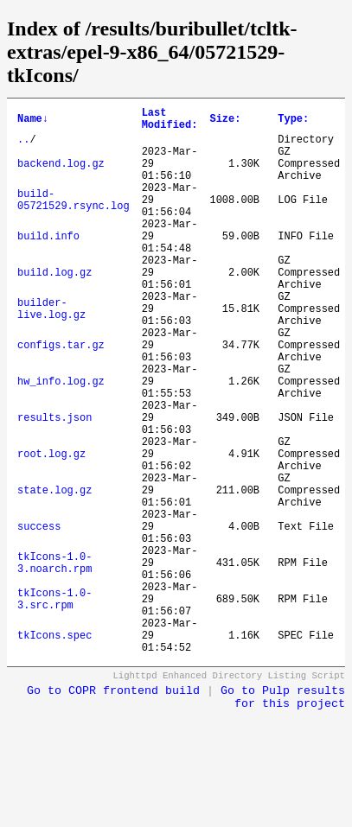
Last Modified (170, 122)
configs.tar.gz (61, 396)
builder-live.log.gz (51, 351)
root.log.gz (51, 528)
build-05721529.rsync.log (73, 219)
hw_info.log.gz (61, 440)
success (39, 616)
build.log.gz (54, 308)
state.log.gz (54, 572)
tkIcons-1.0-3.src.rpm (54, 704)
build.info (48, 264)
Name (32, 121)
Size (224, 121)
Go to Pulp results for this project (283, 814)
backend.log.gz (61, 176)
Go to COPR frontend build (113, 807)
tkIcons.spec (54, 748)
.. (23, 146)
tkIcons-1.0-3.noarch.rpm (54, 660)
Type (293, 121)
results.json (54, 484)
